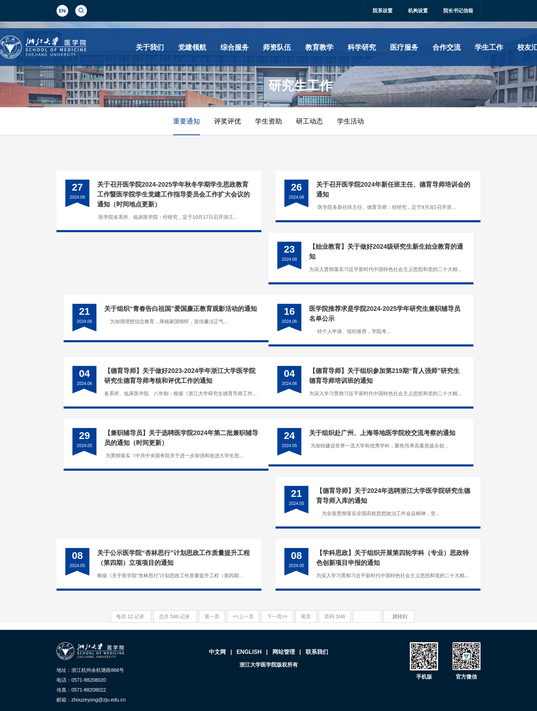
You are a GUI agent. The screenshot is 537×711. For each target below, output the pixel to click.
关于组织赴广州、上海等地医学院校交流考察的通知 (382, 432)
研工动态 (309, 121)
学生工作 (489, 47)
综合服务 (234, 47)
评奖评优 (227, 121)
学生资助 (268, 121)
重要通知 (186, 121)
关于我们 (150, 47)
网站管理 (283, 652)
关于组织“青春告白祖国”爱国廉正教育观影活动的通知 (180, 308)
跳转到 (401, 616)
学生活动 (350, 121)
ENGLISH (248, 652)
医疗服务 (404, 47)
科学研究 (362, 47)
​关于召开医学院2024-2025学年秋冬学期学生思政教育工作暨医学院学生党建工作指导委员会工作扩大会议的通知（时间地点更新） (173, 194)
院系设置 (383, 10)
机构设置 (418, 10)
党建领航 (192, 47)
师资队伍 (277, 47)
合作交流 (446, 47)
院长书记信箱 (458, 10)
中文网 (217, 652)
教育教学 (319, 47)
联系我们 (317, 652)
